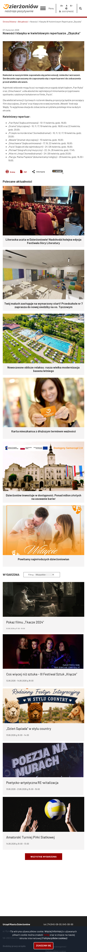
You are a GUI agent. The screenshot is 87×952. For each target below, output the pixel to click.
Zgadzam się (43, 945)
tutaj (46, 934)
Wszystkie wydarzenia (43, 856)
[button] (43, 56)
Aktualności (23, 21)
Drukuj (12, 172)
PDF (25, 172)
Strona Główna (9, 21)
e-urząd (58, 172)
